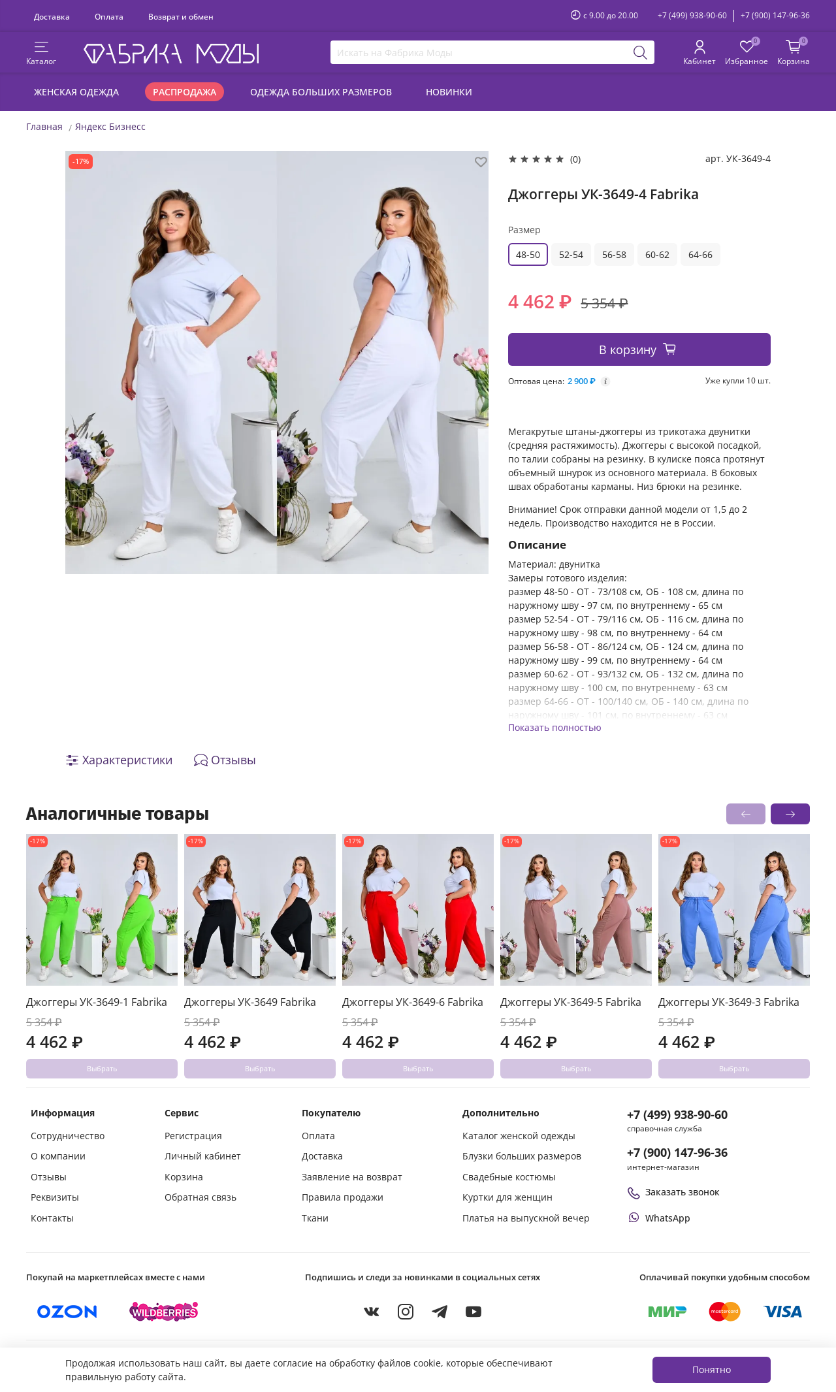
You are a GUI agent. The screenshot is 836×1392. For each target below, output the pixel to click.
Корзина (184, 1177)
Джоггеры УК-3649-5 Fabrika (570, 1002)
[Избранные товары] (746, 53)
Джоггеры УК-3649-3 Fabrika (728, 1002)
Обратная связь (200, 1197)
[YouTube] (473, 1311)
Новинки (449, 92)
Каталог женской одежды (518, 1135)
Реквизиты (55, 1197)
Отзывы (49, 1177)
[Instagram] (405, 1311)
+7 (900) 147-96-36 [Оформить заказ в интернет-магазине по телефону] (677, 1152)
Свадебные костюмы (509, 1177)
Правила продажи (342, 1197)
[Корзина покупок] (793, 53)
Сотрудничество (67, 1135)
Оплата (109, 16)
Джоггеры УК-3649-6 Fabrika (412, 1002)
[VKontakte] (371, 1311)
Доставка (52, 16)
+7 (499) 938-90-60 (692, 15)
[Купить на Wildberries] (164, 1311)
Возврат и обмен (181, 16)
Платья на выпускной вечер (526, 1218)
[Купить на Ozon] (67, 1311)
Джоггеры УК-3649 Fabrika (250, 1002)
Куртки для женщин (507, 1197)
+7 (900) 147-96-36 (775, 15)
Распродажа (184, 92)
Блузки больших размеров (521, 1156)
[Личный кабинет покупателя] (699, 53)
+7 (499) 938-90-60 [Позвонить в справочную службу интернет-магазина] (677, 1114)
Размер (524, 229)
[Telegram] (439, 1311)
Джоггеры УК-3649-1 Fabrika (96, 1002)
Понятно (711, 1369)
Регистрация (193, 1135)
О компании (58, 1156)
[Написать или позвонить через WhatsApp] (658, 1218)
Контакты (52, 1218)
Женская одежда (76, 92)
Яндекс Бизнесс (110, 126)
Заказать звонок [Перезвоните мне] (673, 1192)
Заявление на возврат (352, 1177)
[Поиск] (641, 52)
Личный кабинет (203, 1156)
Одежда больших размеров (321, 92)
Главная (44, 126)
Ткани (315, 1218)
